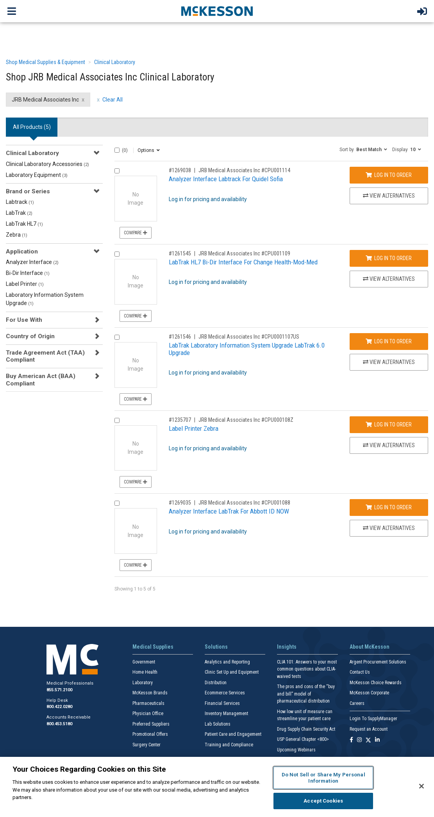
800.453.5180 (59, 723)
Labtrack (20, 202)
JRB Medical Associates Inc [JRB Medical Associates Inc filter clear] (45, 99)
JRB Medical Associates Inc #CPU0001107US (248, 337)
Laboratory (142, 682)
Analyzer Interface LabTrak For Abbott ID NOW (229, 511)
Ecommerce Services (225, 693)
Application (22, 251)
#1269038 (180, 170)
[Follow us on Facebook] (351, 740)
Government (143, 662)
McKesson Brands (150, 693)
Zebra (16, 235)
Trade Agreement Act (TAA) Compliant (45, 356)
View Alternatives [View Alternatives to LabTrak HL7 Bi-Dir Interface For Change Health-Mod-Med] (389, 279)
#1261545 (180, 253)
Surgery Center (146, 744)
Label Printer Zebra (193, 428)
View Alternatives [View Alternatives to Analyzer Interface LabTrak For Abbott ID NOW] (389, 528)
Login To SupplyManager (373, 718)
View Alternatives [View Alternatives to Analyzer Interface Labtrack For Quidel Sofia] (389, 196)
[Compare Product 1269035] (117, 503)
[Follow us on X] (368, 740)
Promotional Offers (150, 734)
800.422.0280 (59, 706)
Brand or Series (28, 191)
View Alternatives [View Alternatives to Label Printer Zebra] (389, 445)
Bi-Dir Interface (28, 273)
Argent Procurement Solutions (378, 662)
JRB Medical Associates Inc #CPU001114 (244, 170)
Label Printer (25, 284)
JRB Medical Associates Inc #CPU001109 (244, 253)
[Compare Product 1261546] (117, 337)
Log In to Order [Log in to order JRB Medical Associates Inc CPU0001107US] (389, 341)
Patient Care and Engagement (233, 734)
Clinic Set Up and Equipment (232, 672)
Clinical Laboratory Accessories (47, 164)
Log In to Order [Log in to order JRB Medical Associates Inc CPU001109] (389, 258)
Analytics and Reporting (227, 662)
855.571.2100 (59, 689)
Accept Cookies (323, 801)
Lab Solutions (217, 724)
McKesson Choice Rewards (376, 682)
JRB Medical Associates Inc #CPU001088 (244, 502)
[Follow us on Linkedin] (377, 740)
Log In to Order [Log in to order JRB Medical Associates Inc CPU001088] (389, 507)
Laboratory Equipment (37, 175)
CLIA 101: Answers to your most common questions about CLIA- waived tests (307, 669)
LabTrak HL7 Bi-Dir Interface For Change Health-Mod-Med (243, 262)
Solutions (216, 647)
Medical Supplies (152, 647)
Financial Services (222, 703)
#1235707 (180, 420)
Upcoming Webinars (296, 750)
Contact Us (360, 672)
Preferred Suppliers (151, 724)
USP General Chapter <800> (303, 739)
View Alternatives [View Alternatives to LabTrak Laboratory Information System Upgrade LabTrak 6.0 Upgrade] (389, 362)
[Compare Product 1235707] (117, 420)
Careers (357, 703)
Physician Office (147, 713)
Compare (135, 232)
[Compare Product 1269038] (117, 170)
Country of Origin (30, 336)
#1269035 (180, 502)
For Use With (24, 319)
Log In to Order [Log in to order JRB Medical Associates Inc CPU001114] (389, 175)
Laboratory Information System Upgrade (45, 299)
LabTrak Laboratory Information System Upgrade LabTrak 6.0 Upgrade (247, 349)
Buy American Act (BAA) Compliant (40, 380)
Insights (286, 647)
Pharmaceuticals (148, 703)
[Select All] (117, 150)
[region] (217, 787)
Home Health (144, 672)
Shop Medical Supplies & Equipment (45, 62)
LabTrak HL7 (24, 224)
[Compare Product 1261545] (117, 254)
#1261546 (180, 337)
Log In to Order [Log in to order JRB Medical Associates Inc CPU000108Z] (389, 424)
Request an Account (369, 729)
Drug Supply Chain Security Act (306, 729)
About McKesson (369, 647)
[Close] (421, 786)
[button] (363, 149)
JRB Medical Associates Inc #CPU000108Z (245, 420)
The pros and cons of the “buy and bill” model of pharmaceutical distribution (306, 694)
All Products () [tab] (32, 127)
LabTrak (19, 213)
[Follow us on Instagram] (359, 740)
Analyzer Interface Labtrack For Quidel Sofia (226, 179)
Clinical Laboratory (114, 62)
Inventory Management (226, 713)
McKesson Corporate (369, 693)
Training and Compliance (229, 744)
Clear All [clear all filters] (112, 99)
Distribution (216, 682)
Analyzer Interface (32, 262)
